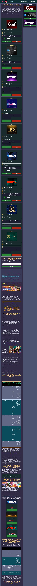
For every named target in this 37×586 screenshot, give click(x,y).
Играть (17, 41)
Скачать (6, 41)
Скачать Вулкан (31, 1)
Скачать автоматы (23, 1)
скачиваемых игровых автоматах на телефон (8, 496)
